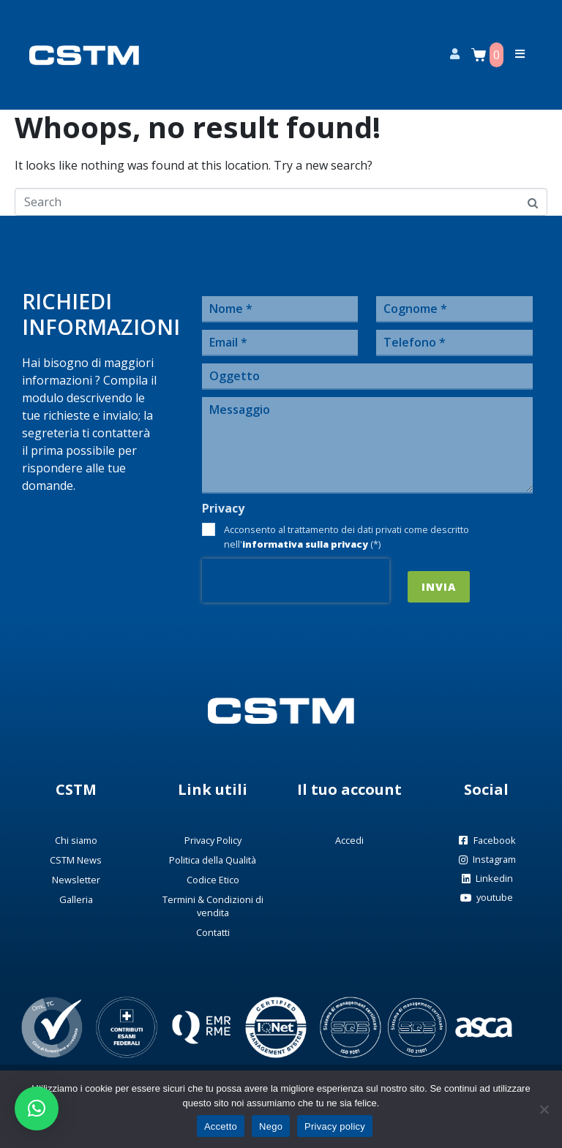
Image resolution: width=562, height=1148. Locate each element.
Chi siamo (76, 840)
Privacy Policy (212, 840)
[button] (37, 1108)
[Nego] (543, 1109)
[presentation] (295, 581)
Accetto (220, 1126)
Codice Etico (213, 879)
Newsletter (76, 879)
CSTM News (76, 859)
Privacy (223, 508)
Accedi (349, 840)
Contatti (213, 932)
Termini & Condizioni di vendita (212, 906)
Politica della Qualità (212, 859)
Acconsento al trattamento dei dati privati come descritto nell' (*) (346, 537)
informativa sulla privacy (305, 544)
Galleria (76, 899)
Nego (270, 1126)
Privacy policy (334, 1126)
